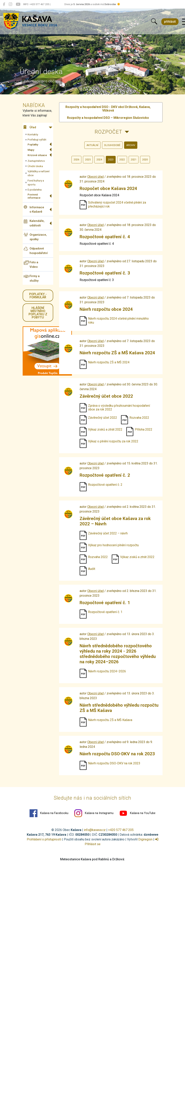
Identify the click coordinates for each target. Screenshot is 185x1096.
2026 (76, 159)
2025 (88, 159)
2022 (122, 159)
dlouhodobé (112, 145)
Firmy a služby (32, 278)
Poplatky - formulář (38, 295)
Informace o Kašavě (34, 209)
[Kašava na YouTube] (18, 4)
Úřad (30, 127)
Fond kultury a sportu (36, 182)
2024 (99, 159)
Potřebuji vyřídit (37, 139)
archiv (130, 145)
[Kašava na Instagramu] (10, 4)
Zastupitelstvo (36, 160)
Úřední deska (35, 166)
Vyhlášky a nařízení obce (38, 173)
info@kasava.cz (95, 830)
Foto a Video (31, 265)
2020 (145, 159)
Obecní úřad (95, 177)
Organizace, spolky (35, 237)
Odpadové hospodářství (36, 251)
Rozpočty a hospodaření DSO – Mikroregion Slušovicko (108, 118)
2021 (133, 159)
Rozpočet (108, 132)
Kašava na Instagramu (93, 813)
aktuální (92, 145)
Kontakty (33, 134)
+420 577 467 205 (121, 830)
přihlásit (170, 21)
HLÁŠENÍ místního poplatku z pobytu (38, 312)
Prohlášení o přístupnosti (44, 839)
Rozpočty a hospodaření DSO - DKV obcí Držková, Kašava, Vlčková (108, 108)
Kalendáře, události (34, 223)
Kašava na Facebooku (49, 813)
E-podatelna (35, 189)
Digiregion (145, 839)
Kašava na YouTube (137, 813)
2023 (110, 159)
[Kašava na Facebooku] (4, 4)
